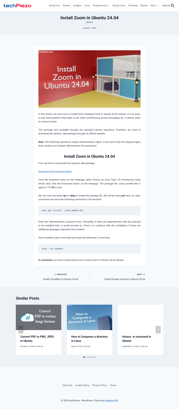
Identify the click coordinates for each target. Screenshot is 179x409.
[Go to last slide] (20, 329)
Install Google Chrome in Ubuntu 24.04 (118, 276)
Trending (132, 5)
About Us (67, 385)
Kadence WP (111, 400)
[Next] (158, 329)
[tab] (84, 357)
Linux (87, 5)
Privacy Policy (99, 385)
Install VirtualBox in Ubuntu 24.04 (60, 276)
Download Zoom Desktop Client (55, 171)
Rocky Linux (119, 5)
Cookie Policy (82, 385)
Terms (113, 385)
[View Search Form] (168, 5)
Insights (77, 5)
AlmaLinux (54, 5)
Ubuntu (144, 5)
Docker (66, 5)
